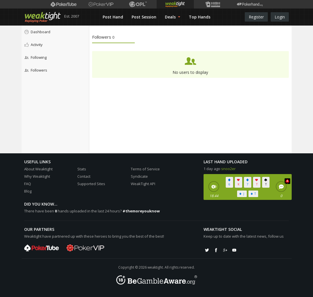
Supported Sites (91, 183)
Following (35, 57)
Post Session (144, 17)
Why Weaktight (37, 176)
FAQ (27, 183)
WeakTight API (143, 183)
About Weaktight (38, 168)
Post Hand (113, 17)
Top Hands (199, 17)
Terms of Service (145, 168)
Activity (33, 44)
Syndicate (139, 176)
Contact (83, 176)
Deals (172, 16)
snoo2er (228, 168)
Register (256, 17)
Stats (81, 168)
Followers (35, 70)
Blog (28, 191)
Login (280, 17)
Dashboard (37, 31)
